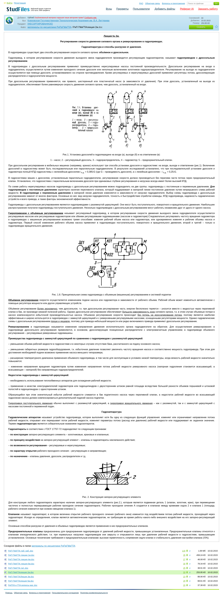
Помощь (8, 593)
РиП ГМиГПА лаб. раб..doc (20, 551)
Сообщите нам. (90, 17)
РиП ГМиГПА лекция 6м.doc (21, 564)
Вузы (109, 8)
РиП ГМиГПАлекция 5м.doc (21, 581)
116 (183, 551)
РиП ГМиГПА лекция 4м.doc (21, 559)
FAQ (141, 3)
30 (184, 564)
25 (184, 568)
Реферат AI (187, 8)
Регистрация (20, 3)
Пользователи (141, 8)
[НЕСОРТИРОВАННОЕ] (40, 24)
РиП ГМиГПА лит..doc (18, 568)
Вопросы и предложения (173, 3)
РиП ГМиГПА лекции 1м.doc (21, 555)
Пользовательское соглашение (65, 593)
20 (184, 585)
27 (184, 559)
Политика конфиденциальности (94, 593)
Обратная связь (152, 3)
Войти (9, 3)
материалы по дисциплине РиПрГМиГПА (49, 27)
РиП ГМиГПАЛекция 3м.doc (21, 577)
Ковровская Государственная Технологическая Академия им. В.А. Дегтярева (68, 20)
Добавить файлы (165, 8)
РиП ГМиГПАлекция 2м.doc (21, 572)
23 (184, 577)
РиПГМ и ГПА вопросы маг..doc (22, 585)
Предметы (122, 8)
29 (184, 581)
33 (184, 572)
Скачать (201, 27)
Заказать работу (208, 8)
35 (184, 555)
